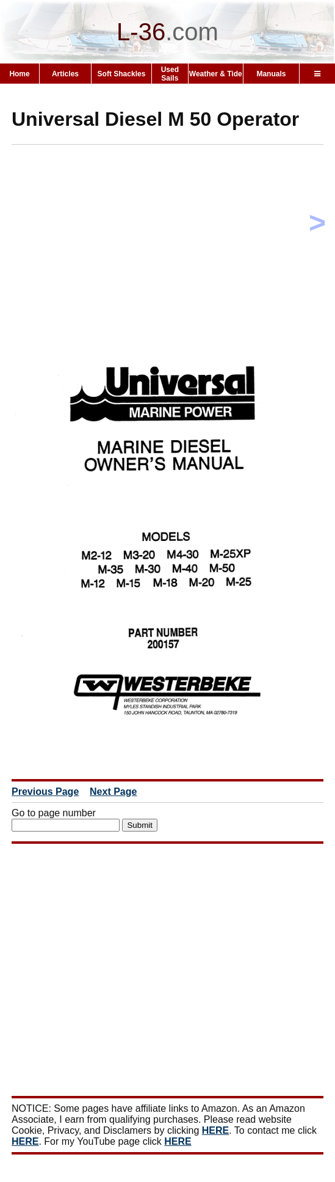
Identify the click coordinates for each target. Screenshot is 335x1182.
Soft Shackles (122, 74)
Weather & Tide (215, 74)
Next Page (113, 791)
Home (19, 74)
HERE (215, 1130)
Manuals (271, 74)
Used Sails (170, 73)
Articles (65, 74)
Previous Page (45, 791)
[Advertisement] (173, 239)
